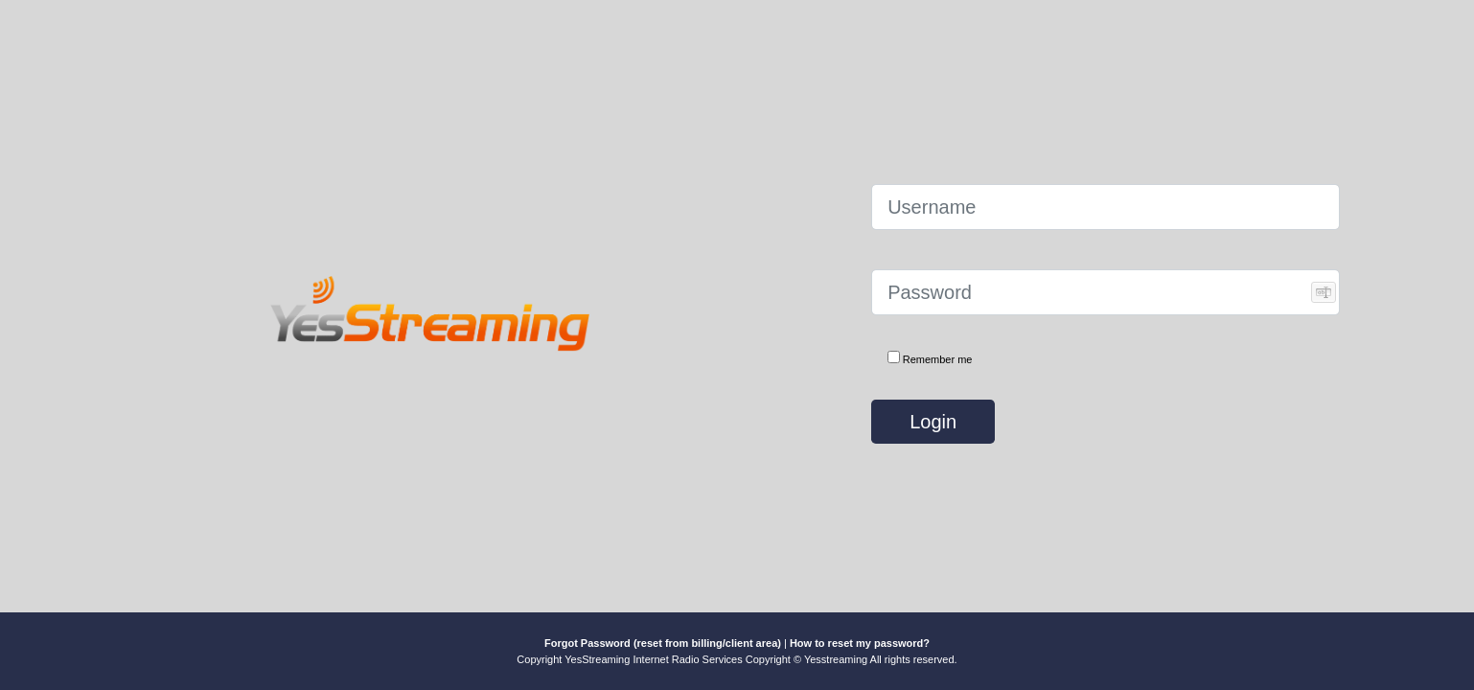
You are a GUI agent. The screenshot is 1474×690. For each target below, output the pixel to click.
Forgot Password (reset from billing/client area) (662, 643)
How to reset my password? (860, 643)
